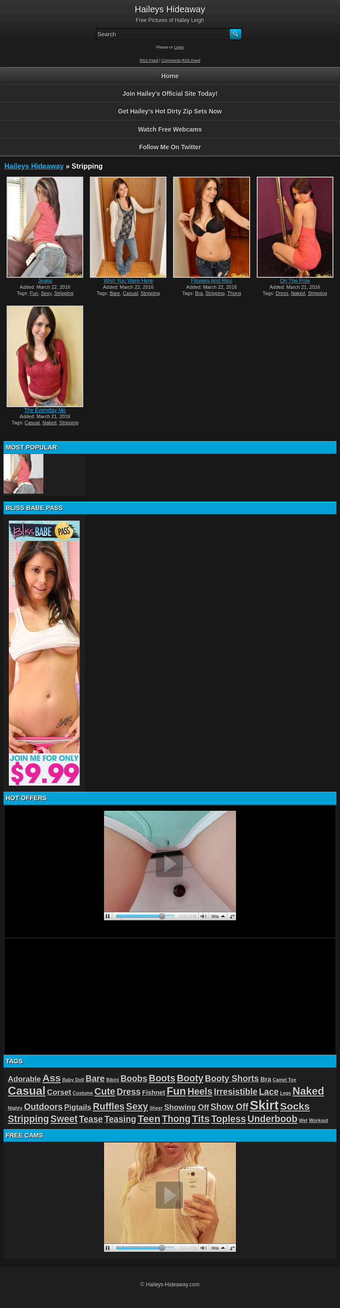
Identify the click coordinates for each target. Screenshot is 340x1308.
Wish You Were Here (128, 281)
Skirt (264, 1105)
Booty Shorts (232, 1078)
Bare (115, 293)
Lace (268, 1091)
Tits (201, 1118)
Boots (162, 1078)
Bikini (112, 1079)
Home (170, 75)
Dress (282, 293)
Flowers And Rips (211, 281)
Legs (285, 1093)
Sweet (63, 1119)
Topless (228, 1119)
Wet (303, 1120)
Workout (318, 1120)
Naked (298, 293)
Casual (130, 293)
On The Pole (295, 281)
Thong (234, 293)
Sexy (46, 293)
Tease (91, 1119)
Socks (295, 1106)
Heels (199, 1091)
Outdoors (43, 1106)
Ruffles (109, 1106)
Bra (199, 293)
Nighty (15, 1108)
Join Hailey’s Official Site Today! (170, 93)
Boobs (133, 1078)
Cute (104, 1091)
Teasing (120, 1119)
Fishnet (153, 1092)
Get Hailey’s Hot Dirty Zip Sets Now (170, 111)
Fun (34, 293)
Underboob (272, 1119)
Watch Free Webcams (170, 129)
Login (179, 47)
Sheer (156, 1108)
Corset (59, 1092)
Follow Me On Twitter (170, 147)
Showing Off (186, 1107)
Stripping (63, 293)
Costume (83, 1093)
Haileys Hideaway (34, 166)
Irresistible (235, 1091)
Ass (51, 1078)
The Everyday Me (45, 410)
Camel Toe (284, 1079)
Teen (149, 1118)
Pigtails (77, 1107)
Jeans (45, 281)
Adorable (24, 1078)
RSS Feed (149, 60)
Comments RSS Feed (181, 60)
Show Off (229, 1106)
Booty (190, 1078)
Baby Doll (73, 1079)
